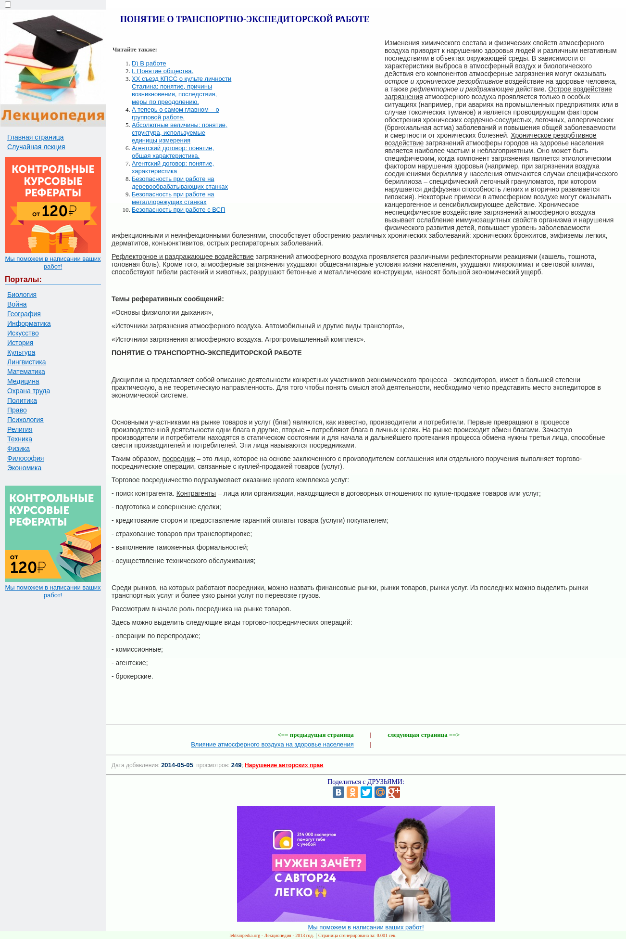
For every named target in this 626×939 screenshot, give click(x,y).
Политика (22, 400)
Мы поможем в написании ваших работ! (52, 262)
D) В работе (149, 63)
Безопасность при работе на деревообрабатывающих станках (180, 182)
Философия (25, 458)
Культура (21, 352)
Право (17, 410)
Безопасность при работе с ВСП (178, 209)
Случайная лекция (36, 147)
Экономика (24, 468)
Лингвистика (26, 362)
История (20, 343)
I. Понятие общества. (162, 71)
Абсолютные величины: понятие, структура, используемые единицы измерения (179, 132)
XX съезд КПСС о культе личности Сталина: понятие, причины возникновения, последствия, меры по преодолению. (181, 90)
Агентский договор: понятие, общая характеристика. (173, 151)
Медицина (23, 381)
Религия (20, 429)
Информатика (28, 323)
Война (16, 304)
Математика (26, 371)
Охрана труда (28, 391)
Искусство (23, 333)
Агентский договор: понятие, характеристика (173, 167)
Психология (25, 420)
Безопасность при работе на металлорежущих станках (173, 198)
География (24, 314)
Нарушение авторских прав (284, 765)
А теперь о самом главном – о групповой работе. (175, 113)
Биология (22, 294)
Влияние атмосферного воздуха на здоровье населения (272, 744)
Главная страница (35, 137)
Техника (19, 439)
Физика (18, 448)
